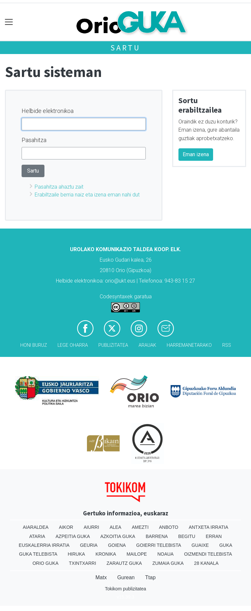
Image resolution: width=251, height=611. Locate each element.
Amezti (140, 527)
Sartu (125, 48)
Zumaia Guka (168, 563)
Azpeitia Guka (73, 536)
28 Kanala (206, 563)
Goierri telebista (158, 545)
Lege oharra (73, 345)
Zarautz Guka (124, 563)
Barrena (157, 536)
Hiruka (76, 554)
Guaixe (200, 545)
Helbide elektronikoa (48, 110)
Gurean (126, 577)
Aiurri (91, 527)
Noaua (165, 554)
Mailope (136, 554)
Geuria (89, 545)
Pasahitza (34, 140)
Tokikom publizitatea (125, 588)
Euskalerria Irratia (44, 545)
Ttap (150, 577)
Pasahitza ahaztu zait (59, 187)
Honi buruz (33, 345)
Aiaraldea (36, 527)
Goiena (117, 545)
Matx (101, 577)
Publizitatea (113, 345)
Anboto (168, 527)
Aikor (66, 527)
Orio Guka (45, 563)
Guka (225, 545)
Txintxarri (82, 563)
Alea (115, 527)
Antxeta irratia (208, 527)
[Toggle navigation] (9, 22)
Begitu (186, 536)
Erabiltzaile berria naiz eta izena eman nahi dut (87, 195)
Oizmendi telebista (208, 554)
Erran (214, 536)
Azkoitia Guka (117, 536)
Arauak (147, 345)
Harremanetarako (189, 345)
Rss (226, 345)
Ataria (37, 536)
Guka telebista (38, 554)
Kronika (105, 554)
